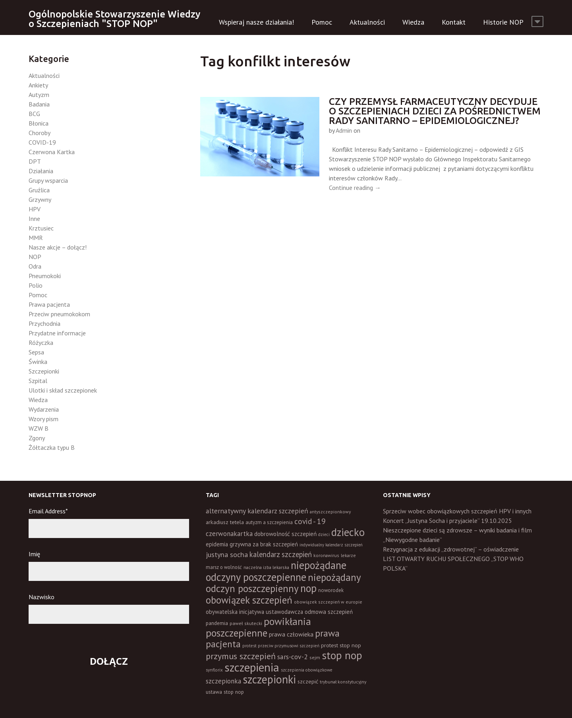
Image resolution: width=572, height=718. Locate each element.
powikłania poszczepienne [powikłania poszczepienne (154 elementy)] (258, 627)
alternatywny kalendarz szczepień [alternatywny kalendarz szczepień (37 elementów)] (257, 510)
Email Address (48, 511)
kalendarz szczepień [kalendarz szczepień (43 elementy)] (280, 554)
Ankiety (38, 85)
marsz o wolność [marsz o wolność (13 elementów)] (224, 567)
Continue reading (355, 188)
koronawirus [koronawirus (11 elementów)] (326, 555)
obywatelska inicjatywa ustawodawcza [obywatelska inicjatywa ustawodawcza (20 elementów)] (254, 611)
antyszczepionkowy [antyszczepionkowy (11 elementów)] (330, 512)
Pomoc (321, 22)
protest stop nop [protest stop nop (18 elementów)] (341, 645)
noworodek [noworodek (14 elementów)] (331, 590)
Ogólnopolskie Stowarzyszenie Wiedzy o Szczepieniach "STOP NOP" (114, 19)
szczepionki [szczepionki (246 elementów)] (269, 679)
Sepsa (36, 352)
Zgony (37, 438)
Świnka (38, 362)
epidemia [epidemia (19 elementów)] (217, 544)
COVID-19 (42, 142)
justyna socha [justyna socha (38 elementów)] (227, 554)
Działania (41, 171)
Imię (34, 554)
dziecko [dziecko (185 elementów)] (348, 532)
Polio (36, 285)
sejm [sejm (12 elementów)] (314, 657)
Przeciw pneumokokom (59, 314)
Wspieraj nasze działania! (256, 22)
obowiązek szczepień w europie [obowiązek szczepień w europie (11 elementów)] (328, 602)
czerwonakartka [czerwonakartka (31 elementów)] (229, 533)
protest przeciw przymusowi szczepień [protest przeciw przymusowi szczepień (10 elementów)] (280, 645)
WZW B (38, 428)
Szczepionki (44, 371)
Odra (35, 266)
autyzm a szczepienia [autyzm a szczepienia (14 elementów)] (269, 522)
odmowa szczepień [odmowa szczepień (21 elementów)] (329, 611)
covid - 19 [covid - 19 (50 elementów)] (310, 521)
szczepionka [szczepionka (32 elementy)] (223, 681)
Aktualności (367, 22)
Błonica (38, 123)
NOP (35, 257)
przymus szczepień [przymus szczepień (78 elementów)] (241, 656)
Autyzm (39, 95)
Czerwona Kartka (52, 152)
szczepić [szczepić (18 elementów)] (308, 681)
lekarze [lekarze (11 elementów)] (348, 555)
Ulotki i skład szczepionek (63, 390)
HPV (35, 209)
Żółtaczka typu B (52, 447)
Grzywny (40, 199)
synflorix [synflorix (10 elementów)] (214, 670)
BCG (34, 114)
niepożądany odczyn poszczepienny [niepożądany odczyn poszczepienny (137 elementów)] (283, 583)
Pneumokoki (45, 276)
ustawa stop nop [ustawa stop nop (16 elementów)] (225, 691)
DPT (35, 161)
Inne (34, 219)
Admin (344, 130)
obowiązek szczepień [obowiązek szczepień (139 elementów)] (249, 599)
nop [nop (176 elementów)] (308, 588)
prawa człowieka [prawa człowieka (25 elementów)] (291, 634)
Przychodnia (44, 323)
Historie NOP (503, 22)
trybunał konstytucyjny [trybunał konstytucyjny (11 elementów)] (343, 682)
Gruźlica (39, 190)
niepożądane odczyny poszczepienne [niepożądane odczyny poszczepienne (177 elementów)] (276, 571)
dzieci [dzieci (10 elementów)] (324, 534)
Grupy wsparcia (48, 180)
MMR (36, 238)
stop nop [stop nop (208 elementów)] (342, 655)
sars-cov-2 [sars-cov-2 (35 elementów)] (292, 656)
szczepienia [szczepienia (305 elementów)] (251, 667)
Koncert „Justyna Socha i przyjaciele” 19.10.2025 (447, 520)
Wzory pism (43, 419)
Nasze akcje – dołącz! (58, 247)
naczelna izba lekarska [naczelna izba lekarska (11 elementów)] (266, 567)
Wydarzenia (44, 409)
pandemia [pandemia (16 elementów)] (217, 623)
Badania (39, 104)
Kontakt (454, 22)
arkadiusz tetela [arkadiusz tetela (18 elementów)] (225, 522)
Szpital (38, 381)
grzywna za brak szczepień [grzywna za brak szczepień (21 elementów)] (264, 544)
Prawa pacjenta (49, 304)
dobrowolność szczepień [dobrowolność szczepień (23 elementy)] (285, 534)
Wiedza (413, 22)
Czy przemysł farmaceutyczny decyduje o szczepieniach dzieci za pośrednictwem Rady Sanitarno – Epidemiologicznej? (435, 111)
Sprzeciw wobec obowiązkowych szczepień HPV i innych (457, 511)
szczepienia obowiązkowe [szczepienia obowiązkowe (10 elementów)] (306, 670)
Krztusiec (41, 228)
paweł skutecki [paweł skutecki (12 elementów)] (246, 623)
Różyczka (41, 342)
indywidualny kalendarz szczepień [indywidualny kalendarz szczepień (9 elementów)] (331, 545)
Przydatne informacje (57, 333)
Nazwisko (41, 597)
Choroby (39, 133)
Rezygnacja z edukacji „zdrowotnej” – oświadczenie (451, 549)
